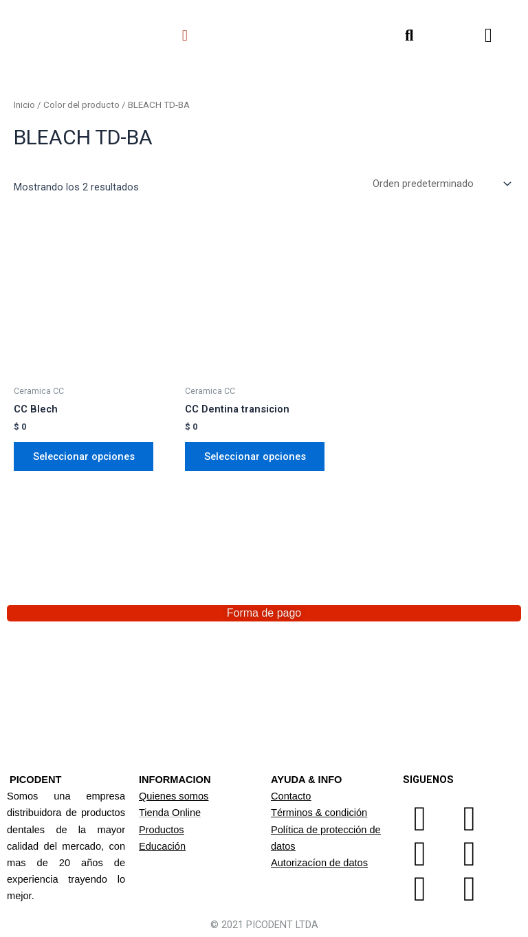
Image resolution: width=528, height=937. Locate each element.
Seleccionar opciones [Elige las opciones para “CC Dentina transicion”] (255, 456)
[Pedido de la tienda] (440, 184)
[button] (185, 35)
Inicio (24, 105)
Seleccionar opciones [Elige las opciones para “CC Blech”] (84, 456)
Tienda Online (170, 812)
